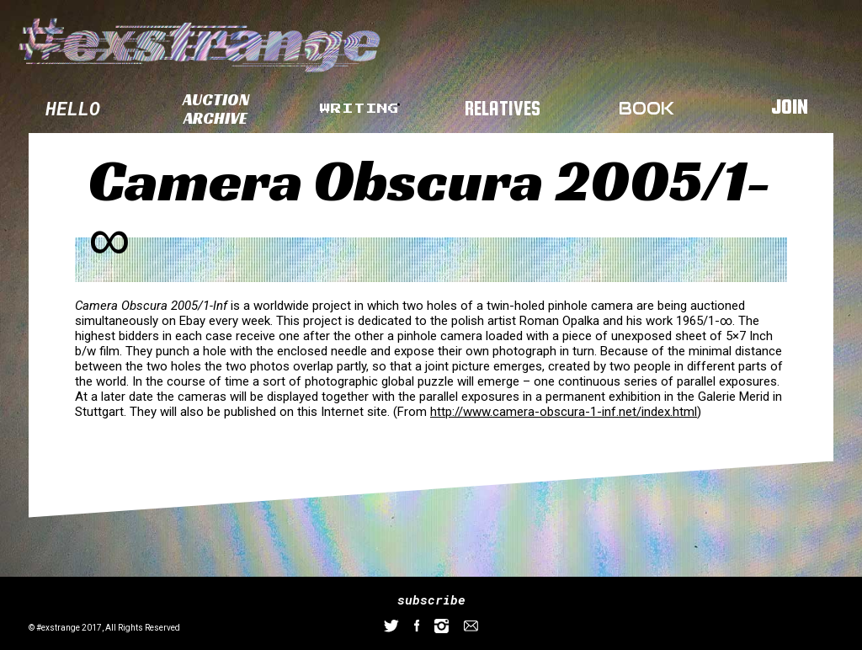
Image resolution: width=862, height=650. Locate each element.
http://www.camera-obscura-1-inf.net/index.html (563, 411)
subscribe (431, 599)
